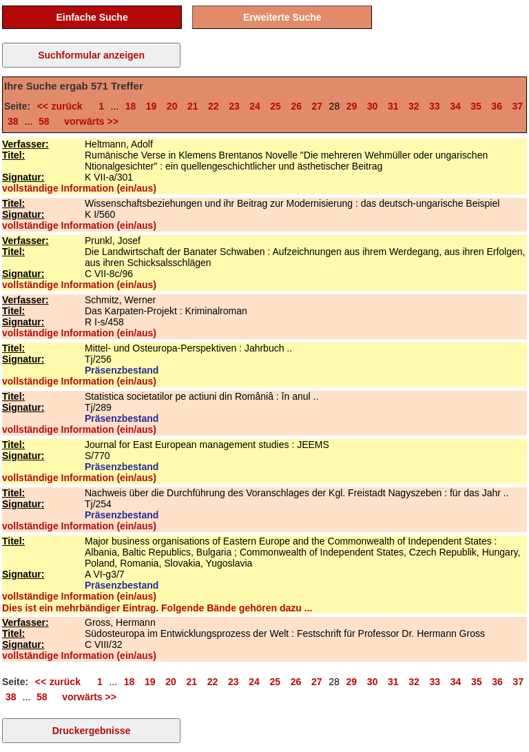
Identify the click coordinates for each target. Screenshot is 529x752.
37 (517, 106)
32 (413, 106)
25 (275, 106)
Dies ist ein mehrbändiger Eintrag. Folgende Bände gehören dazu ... (157, 607)
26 (296, 106)
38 (13, 121)
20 (172, 106)
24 (254, 106)
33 (434, 106)
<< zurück (63, 106)
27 (317, 106)
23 (234, 106)
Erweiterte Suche (282, 17)
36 (496, 106)
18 (130, 106)
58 (44, 121)
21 (192, 106)
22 (213, 106)
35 (475, 106)
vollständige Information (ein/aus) (79, 188)
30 (372, 106)
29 (351, 106)
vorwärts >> (88, 121)
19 (151, 106)
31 (393, 106)
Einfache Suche (91, 17)
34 (455, 106)
